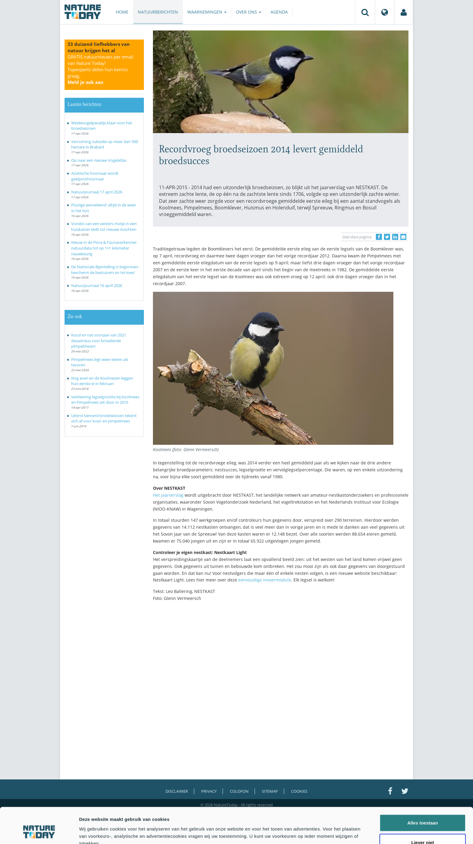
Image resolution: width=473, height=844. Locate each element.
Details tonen (326, 832)
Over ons (248, 12)
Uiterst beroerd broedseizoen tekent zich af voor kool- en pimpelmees (104, 418)
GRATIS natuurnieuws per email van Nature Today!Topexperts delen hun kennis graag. (100, 69)
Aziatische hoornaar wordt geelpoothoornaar (95, 176)
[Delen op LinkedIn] (395, 237)
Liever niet (422, 811)
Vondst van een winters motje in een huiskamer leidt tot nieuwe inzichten (104, 226)
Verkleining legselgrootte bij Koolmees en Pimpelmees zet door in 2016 (105, 399)
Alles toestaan (422, 792)
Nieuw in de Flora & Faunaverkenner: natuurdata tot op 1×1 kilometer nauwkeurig (104, 248)
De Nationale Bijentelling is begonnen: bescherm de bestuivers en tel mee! (105, 269)
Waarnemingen (207, 12)
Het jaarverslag (168, 495)
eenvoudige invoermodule (264, 580)
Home (122, 12)
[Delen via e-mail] (403, 237)
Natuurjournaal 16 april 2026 (96, 285)
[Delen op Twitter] (387, 237)
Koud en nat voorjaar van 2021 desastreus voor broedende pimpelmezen (98, 340)
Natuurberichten (158, 12)
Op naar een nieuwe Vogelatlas (98, 160)
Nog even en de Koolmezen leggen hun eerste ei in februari (102, 381)
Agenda (279, 12)
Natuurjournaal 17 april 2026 (96, 192)
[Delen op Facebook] (379, 237)
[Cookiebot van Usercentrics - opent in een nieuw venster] (39, 832)
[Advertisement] (281, 658)
